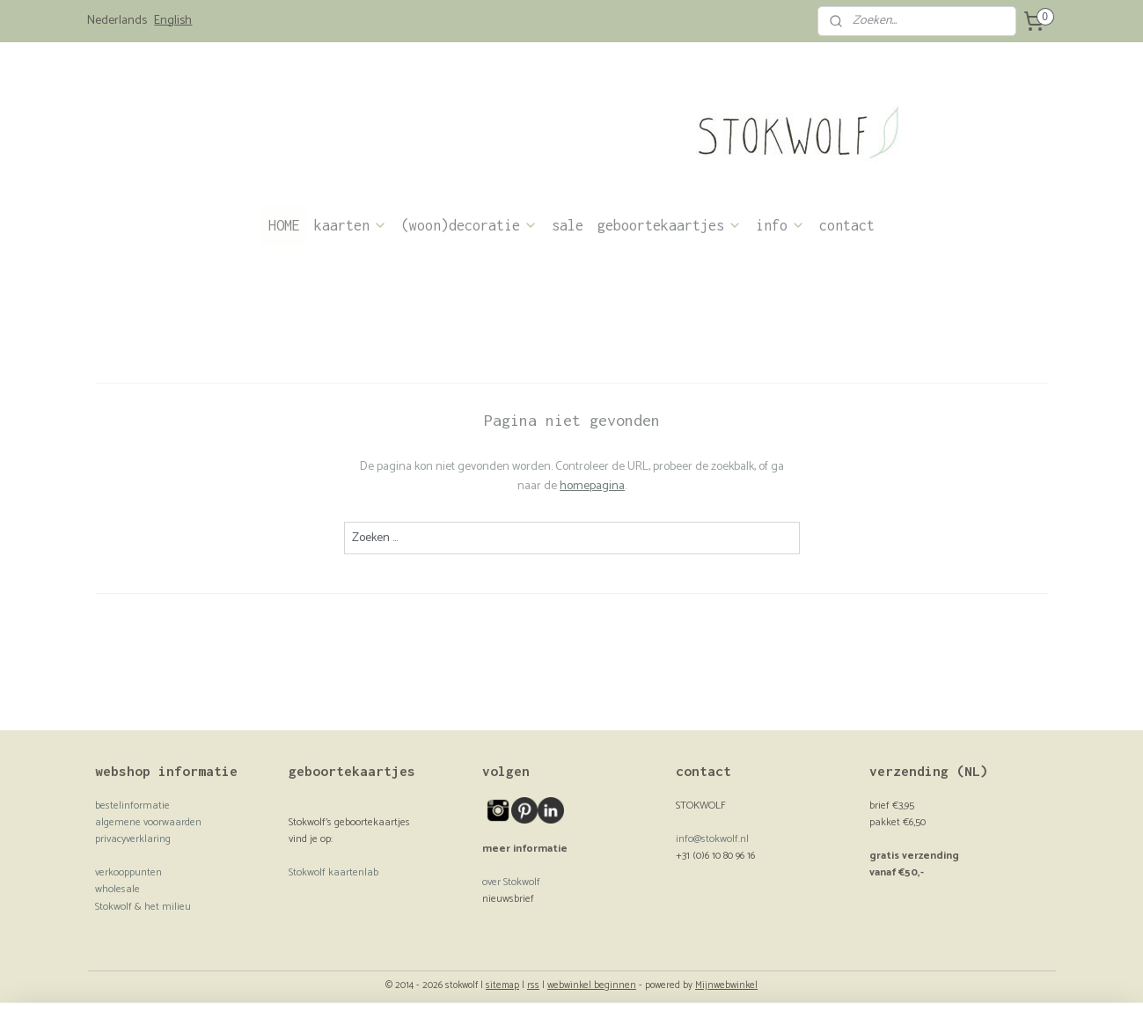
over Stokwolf (511, 882)
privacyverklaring (133, 839)
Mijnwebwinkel (726, 985)
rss (533, 985)
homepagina (592, 486)
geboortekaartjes (669, 225)
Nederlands (117, 21)
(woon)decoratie (469, 225)
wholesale (117, 889)
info (780, 225)
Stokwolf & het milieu (143, 906)
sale (567, 225)
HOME (284, 225)
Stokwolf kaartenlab (333, 872)
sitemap (502, 985)
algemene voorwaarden (148, 822)
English (173, 21)
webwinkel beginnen (591, 985)
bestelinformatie (132, 805)
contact (847, 225)
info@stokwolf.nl (712, 839)
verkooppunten (128, 872)
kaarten (350, 225)
